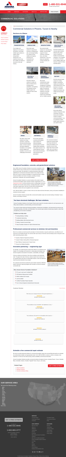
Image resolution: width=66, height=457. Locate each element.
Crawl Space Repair (36, 419)
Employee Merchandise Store (38, 448)
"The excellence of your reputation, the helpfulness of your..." (40, 304)
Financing (34, 433)
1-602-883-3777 (14, 430)
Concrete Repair (4, 41)
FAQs (48, 420)
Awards (33, 444)
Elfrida (3, 403)
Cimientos (34, 420)
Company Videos (50, 428)
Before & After (49, 431)
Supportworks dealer (17, 183)
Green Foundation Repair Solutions (39, 439)
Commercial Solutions (4, 33)
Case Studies (49, 430)
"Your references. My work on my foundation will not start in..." (39, 315)
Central (3, 391)
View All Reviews (62, 288)
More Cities (3, 405)
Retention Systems (21, 369)
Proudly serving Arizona (54, 6)
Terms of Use (42, 456)
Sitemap (47, 456)
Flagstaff (3, 404)
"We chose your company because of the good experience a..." (39, 293)
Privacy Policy (36, 456)
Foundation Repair (50, 417)
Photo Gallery (3, 43)
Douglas (3, 397)
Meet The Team (35, 425)
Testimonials (34, 430)
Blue (3, 388)
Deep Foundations (20, 367)
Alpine (3, 387)
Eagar (3, 400)
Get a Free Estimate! (39, 160)
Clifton (3, 393)
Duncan (3, 399)
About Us (33, 427)
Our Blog (33, 441)
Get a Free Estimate (56, 365)
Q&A (33, 442)
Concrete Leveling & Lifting (22, 370)
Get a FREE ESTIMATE (14, 420)
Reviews (33, 431)
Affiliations (34, 428)
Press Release (35, 447)
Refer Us (33, 445)
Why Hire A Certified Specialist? (38, 437)
